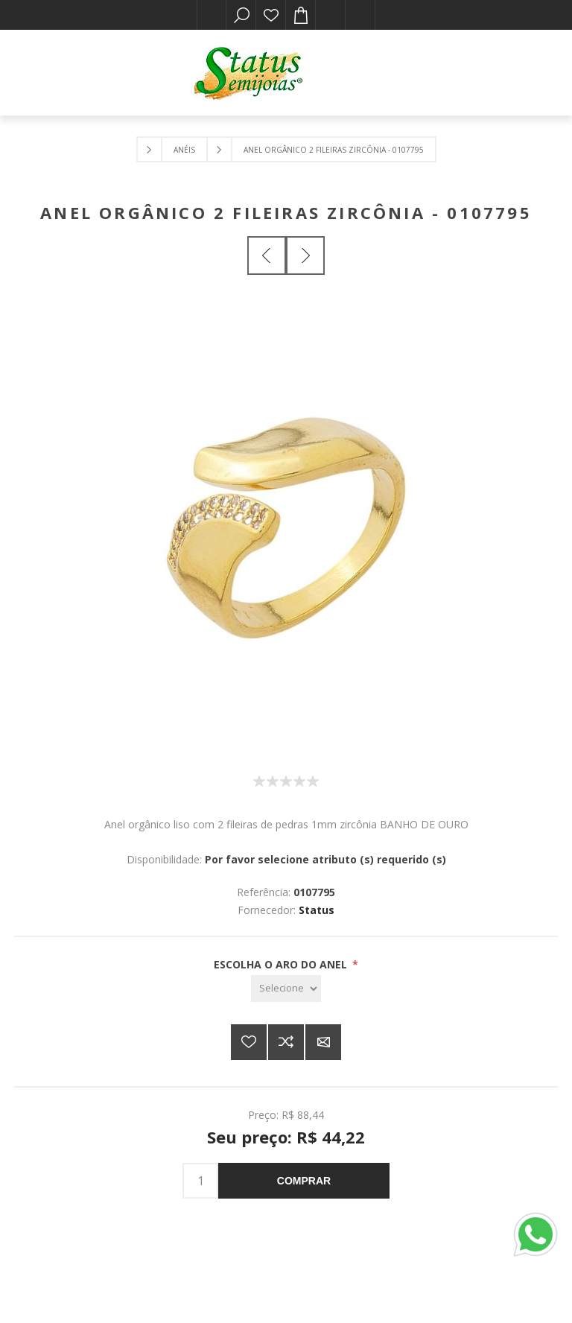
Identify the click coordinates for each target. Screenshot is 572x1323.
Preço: (263, 1115)
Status (316, 910)
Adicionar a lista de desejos (249, 1042)
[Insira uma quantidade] (200, 1181)
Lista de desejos (271, 15)
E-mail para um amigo (323, 1042)
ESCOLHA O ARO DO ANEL (282, 964)
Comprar (304, 1181)
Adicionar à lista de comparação (286, 1042)
